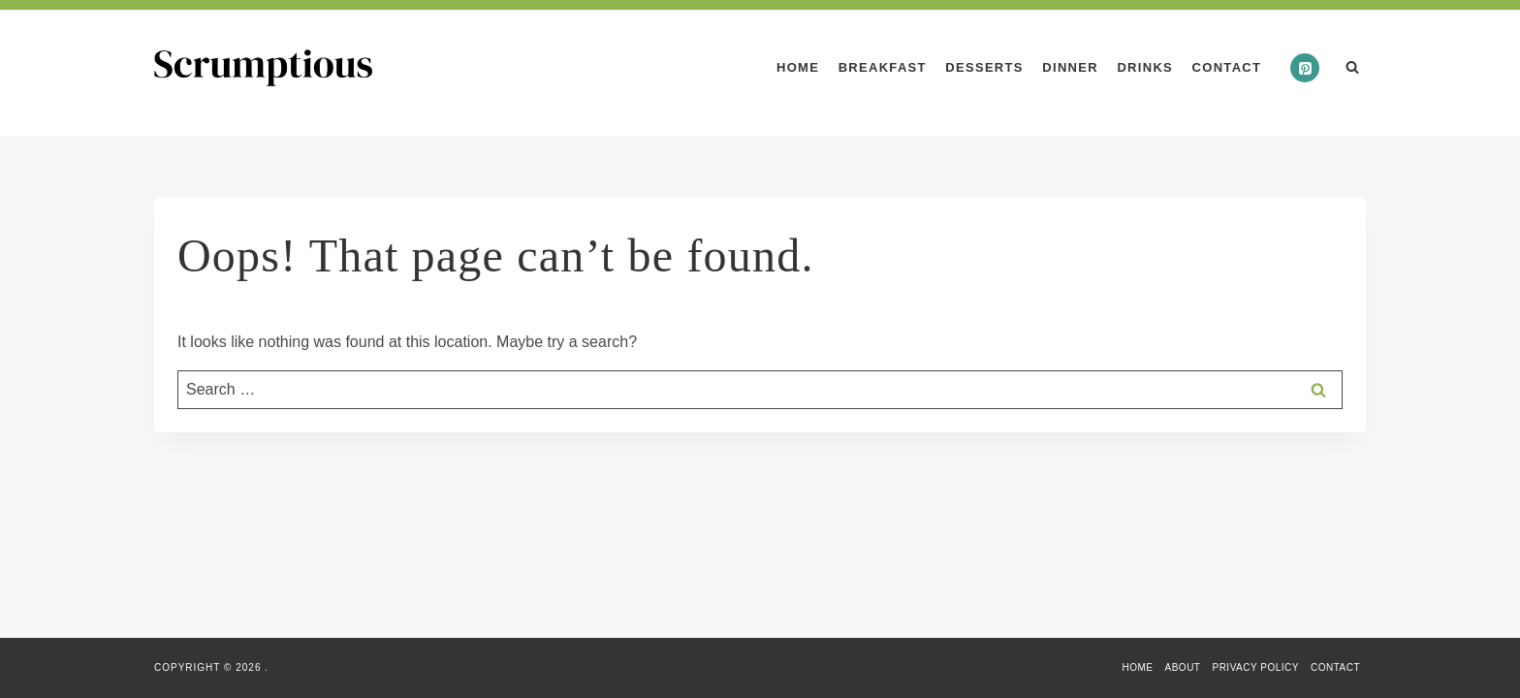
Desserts (984, 67)
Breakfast (883, 67)
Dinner (1070, 67)
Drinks (1145, 67)
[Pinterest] (1304, 67)
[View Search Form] (1352, 67)
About (1183, 667)
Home (797, 67)
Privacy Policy (1255, 667)
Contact (1227, 67)
